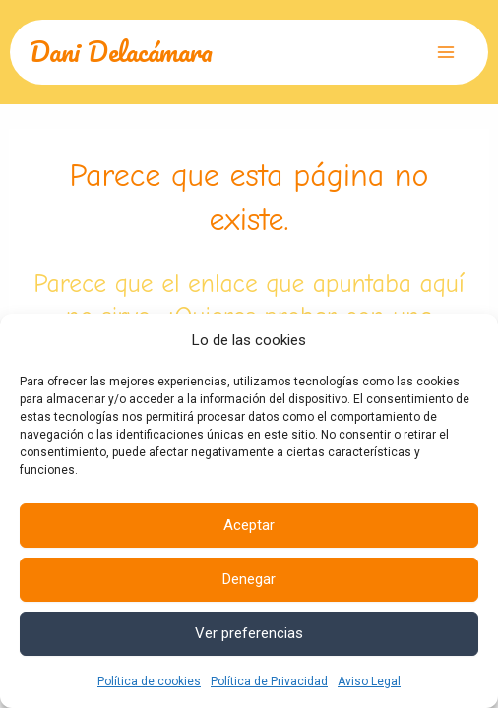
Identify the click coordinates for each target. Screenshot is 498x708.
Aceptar (249, 525)
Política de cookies (149, 681)
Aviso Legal (369, 681)
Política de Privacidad (269, 681)
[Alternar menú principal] (446, 52)
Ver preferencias (249, 633)
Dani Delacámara (121, 51)
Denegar (249, 579)
